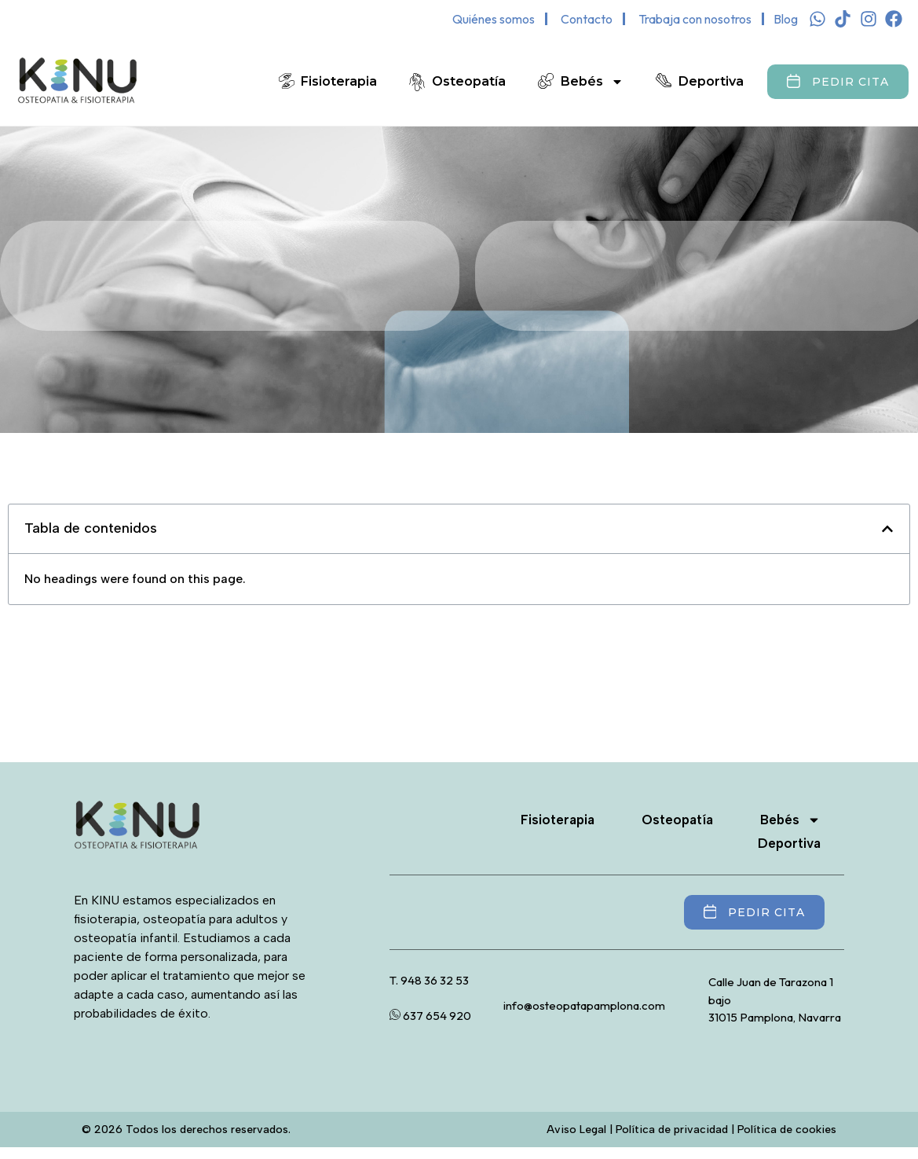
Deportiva (711, 81)
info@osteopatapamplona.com (584, 1005)
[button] (887, 529)
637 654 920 (430, 1015)
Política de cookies (786, 1129)
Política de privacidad (672, 1129)
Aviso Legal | (581, 1129)
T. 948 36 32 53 (429, 980)
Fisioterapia (339, 81)
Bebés (592, 82)
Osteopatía (469, 81)
